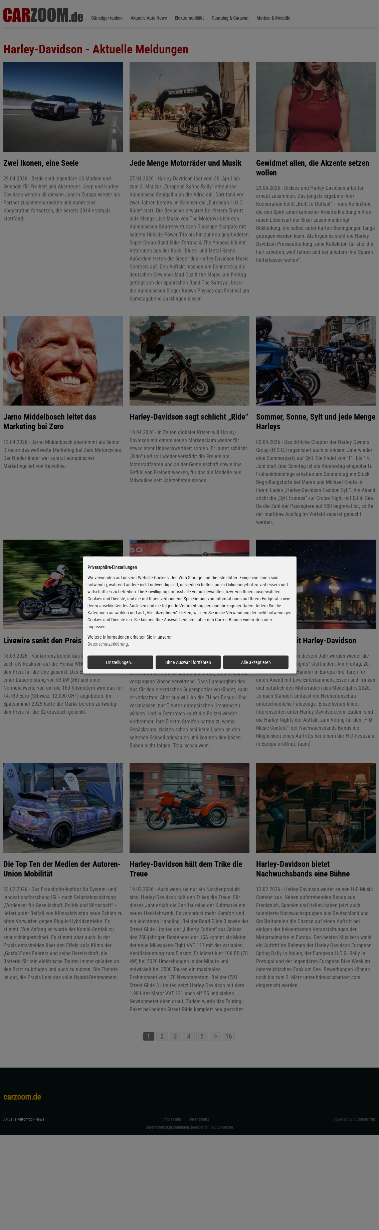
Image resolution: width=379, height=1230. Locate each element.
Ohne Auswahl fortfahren (188, 662)
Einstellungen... (120, 662)
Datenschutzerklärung (107, 644)
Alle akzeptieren (256, 662)
